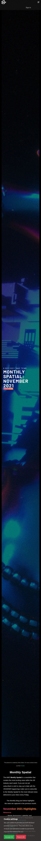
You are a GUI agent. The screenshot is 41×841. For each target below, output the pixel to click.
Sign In (28, 7)
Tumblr (23, 765)
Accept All (9, 837)
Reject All (20, 837)
